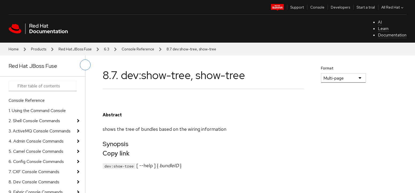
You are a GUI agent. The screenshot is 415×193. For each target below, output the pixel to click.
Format (327, 68)
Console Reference (138, 49)
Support (297, 7)
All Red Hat (393, 7)
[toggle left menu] (85, 65)
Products (38, 49)
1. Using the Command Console (37, 110)
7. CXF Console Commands (34, 172)
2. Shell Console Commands (34, 121)
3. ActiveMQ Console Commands (40, 131)
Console (317, 7)
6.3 (106, 49)
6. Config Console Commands (36, 161)
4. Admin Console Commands (36, 141)
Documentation (392, 35)
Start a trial (365, 7)
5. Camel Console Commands (36, 151)
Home (14, 49)
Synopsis (116, 144)
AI (380, 22)
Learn (383, 28)
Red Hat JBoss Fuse (75, 49)
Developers (340, 7)
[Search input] (43, 86)
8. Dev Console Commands (34, 182)
